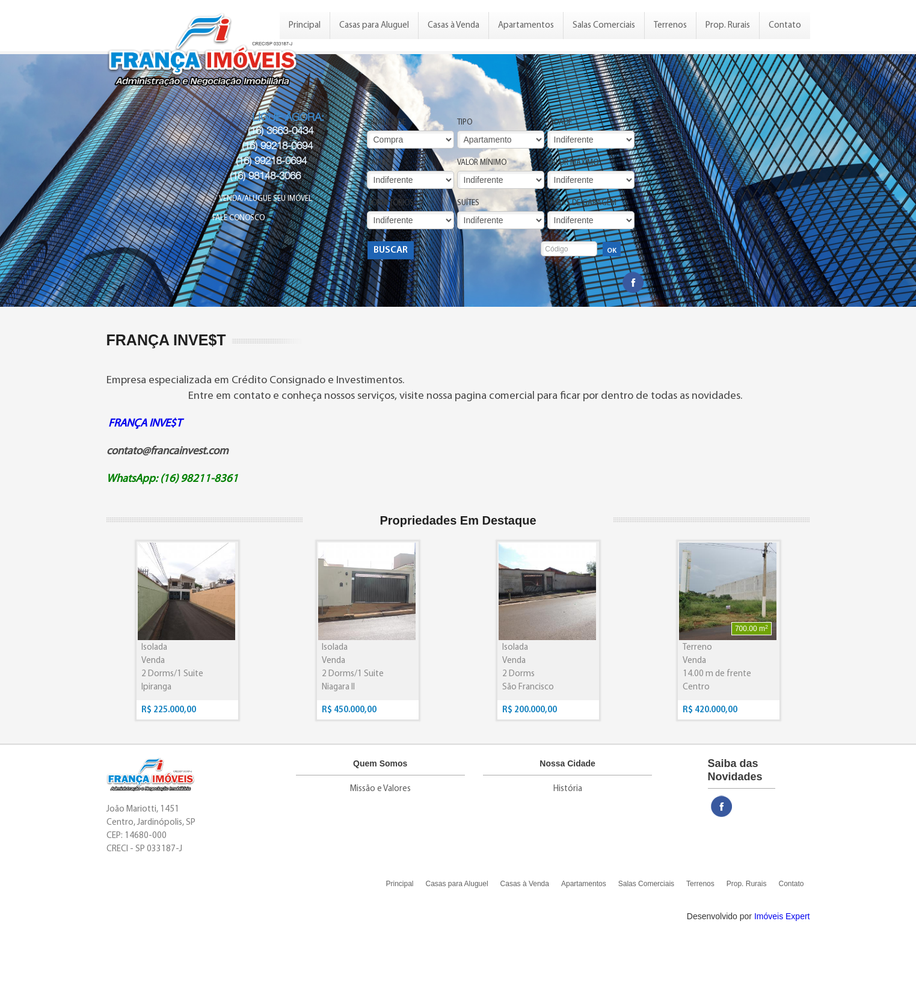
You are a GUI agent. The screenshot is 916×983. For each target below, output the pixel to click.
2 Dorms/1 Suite (172, 674)
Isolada (154, 647)
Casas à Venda (453, 25)
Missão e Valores (380, 788)
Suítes (468, 203)
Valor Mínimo (481, 163)
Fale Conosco (238, 218)
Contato (785, 25)
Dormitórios (390, 203)
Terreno (697, 647)
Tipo (464, 122)
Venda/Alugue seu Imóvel (265, 199)
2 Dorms (518, 674)
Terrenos (670, 25)
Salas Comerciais (604, 25)
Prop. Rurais (727, 25)
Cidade (559, 122)
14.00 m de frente (717, 674)
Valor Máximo (572, 163)
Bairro (379, 163)
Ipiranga (156, 687)
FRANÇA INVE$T (145, 424)
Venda (153, 660)
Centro (696, 687)
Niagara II (338, 687)
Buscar (390, 250)
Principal (305, 25)
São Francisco (528, 687)
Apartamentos (526, 25)
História (567, 788)
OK (611, 250)
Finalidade (386, 122)
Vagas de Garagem (581, 203)
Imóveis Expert (782, 916)
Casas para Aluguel (374, 25)
